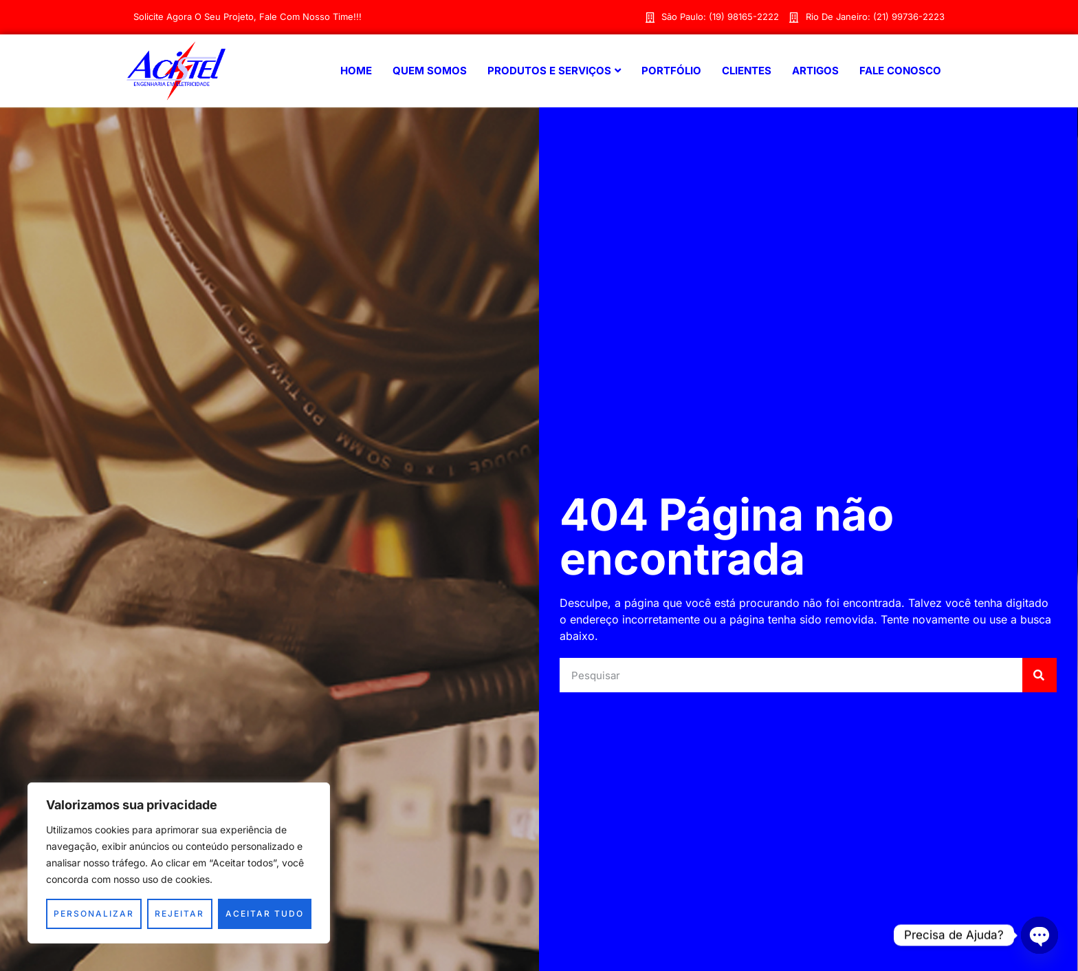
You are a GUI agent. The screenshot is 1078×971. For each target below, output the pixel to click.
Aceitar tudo (265, 913)
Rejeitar (179, 913)
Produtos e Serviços (554, 70)
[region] (179, 862)
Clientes (746, 70)
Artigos (815, 70)
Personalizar (94, 913)
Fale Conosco (900, 70)
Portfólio (671, 70)
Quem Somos (430, 70)
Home (356, 70)
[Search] (1039, 675)
